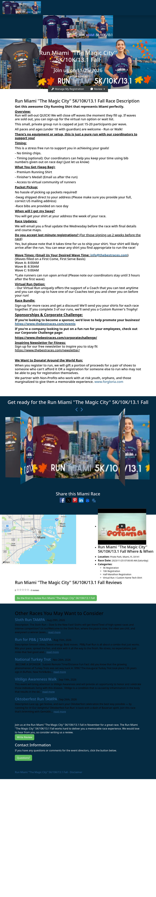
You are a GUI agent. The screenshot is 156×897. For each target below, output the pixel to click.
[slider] (23, 589)
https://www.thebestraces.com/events (45, 324)
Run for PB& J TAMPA (33, 639)
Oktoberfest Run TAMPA (36, 698)
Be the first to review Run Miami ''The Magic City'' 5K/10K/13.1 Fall (56, 598)
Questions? (23, 758)
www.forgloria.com (108, 382)
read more (54, 632)
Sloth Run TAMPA (30, 619)
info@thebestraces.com (108, 255)
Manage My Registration (67, 89)
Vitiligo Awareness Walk (36, 679)
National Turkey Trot (33, 659)
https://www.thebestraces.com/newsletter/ (47, 350)
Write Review (24, 737)
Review (96, 89)
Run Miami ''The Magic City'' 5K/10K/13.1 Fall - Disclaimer (48, 772)
